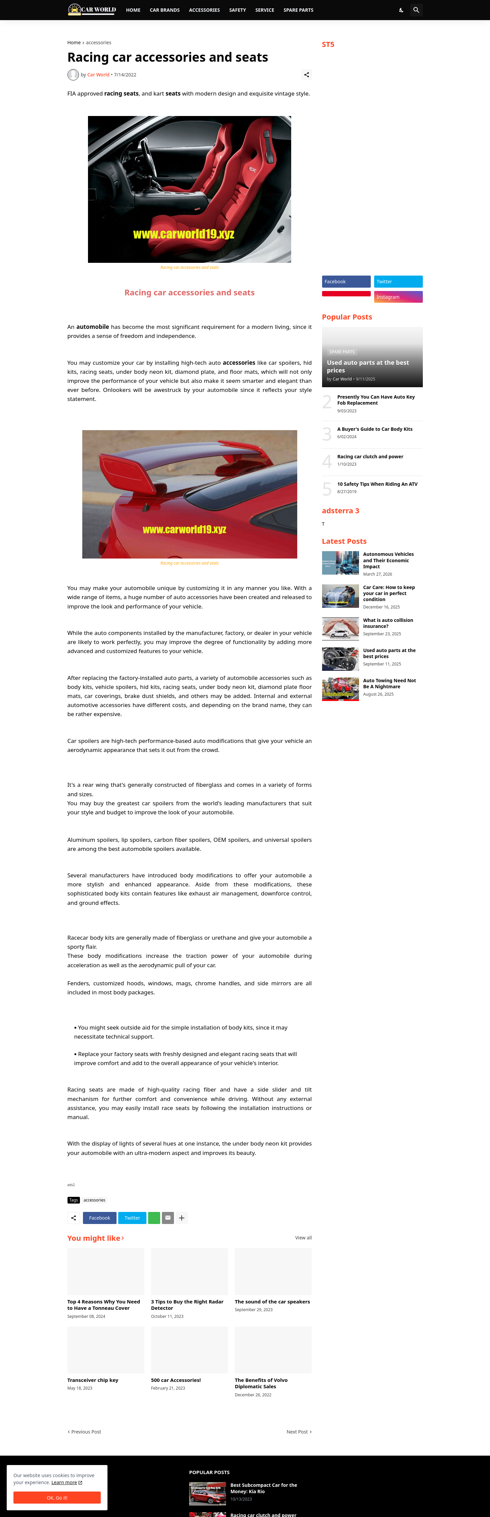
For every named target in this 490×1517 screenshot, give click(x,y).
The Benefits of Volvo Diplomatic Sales (261, 1383)
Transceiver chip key (93, 1380)
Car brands (165, 10)
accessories (98, 43)
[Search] (416, 10)
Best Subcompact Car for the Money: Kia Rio (263, 1488)
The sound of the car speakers (272, 1301)
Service (264, 10)
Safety (237, 10)
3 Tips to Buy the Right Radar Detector (187, 1304)
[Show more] (182, 1218)
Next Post (297, 1431)
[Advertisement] (372, 165)
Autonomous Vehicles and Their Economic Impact (388, 560)
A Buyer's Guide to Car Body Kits (374, 429)
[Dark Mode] (401, 10)
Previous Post (86, 1431)
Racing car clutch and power (370, 457)
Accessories (204, 10)
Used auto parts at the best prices (389, 653)
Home (133, 10)
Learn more (64, 1482)
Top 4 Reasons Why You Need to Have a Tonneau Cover (104, 1304)
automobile (92, 327)
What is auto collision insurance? (388, 623)
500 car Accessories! (176, 1380)
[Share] (306, 74)
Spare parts (299, 10)
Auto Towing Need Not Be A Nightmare (389, 684)
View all (303, 1237)
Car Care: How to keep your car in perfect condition (389, 593)
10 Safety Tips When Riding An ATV (377, 484)
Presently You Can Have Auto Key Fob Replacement (376, 400)
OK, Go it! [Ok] (57, 1498)
